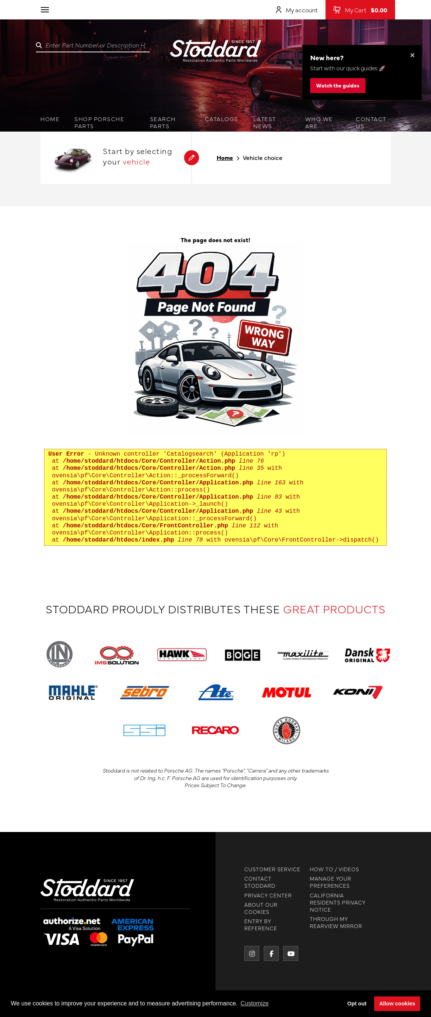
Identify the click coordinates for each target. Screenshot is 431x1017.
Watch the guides (338, 85)
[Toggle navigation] (45, 9)
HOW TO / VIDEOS (327, 869)
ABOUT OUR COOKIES (254, 908)
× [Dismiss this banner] (412, 54)
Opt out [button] (356, 1004)
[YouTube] (283, 953)
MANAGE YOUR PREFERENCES (324, 882)
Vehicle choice (262, 157)
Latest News (264, 122)
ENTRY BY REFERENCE (254, 925)
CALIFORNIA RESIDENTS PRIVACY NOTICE (331, 902)
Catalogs (221, 118)
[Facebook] (264, 953)
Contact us (371, 122)
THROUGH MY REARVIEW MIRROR (329, 922)
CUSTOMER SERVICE (266, 869)
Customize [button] (255, 1003)
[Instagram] (245, 953)
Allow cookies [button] (397, 1004)
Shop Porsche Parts (99, 122)
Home (49, 118)
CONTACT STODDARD (253, 882)
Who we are (319, 122)
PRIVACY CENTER (261, 895)
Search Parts (163, 122)
